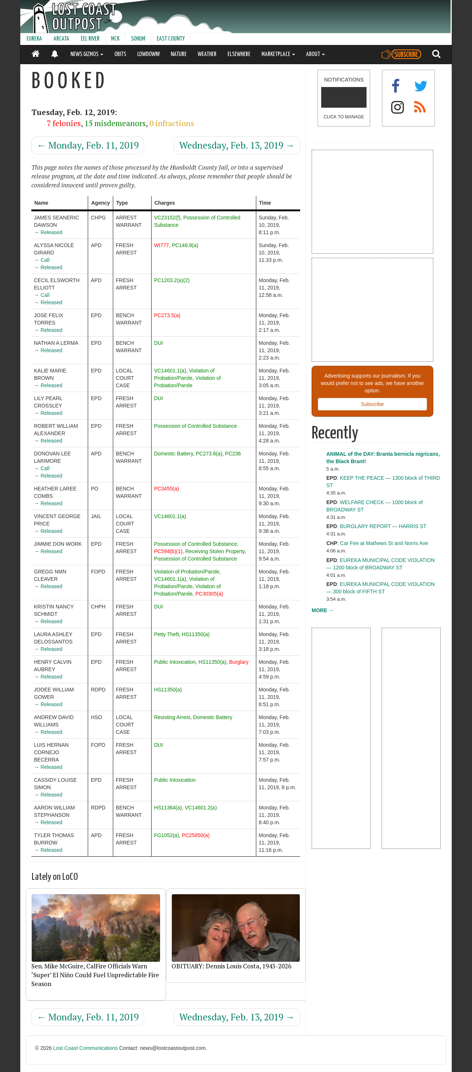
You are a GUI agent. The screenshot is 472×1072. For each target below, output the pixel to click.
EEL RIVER (90, 39)
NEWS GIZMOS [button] (86, 54)
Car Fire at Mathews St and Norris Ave (384, 543)
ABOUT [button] (315, 54)
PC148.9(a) (185, 245)
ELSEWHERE (239, 54)
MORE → (323, 610)
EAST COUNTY (171, 39)
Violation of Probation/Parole (186, 572)
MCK (115, 39)
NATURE (179, 54)
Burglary (239, 662)
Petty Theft (166, 634)
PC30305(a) (209, 594)
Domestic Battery (173, 454)
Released (51, 232)
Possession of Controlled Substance (195, 426)
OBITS (120, 54)
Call (45, 260)
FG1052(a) (166, 835)
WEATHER (207, 54)
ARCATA (61, 39)
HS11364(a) (168, 808)
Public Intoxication (175, 662)
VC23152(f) (167, 218)
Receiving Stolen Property (214, 551)
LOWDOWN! (148, 54)
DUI (158, 343)
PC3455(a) (166, 489)
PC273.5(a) (167, 315)
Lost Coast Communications (85, 1048)
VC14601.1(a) (170, 371)
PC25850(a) (196, 835)
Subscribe (372, 404)
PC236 (233, 454)
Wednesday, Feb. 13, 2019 (237, 145)
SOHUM (138, 39)
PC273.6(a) (209, 454)
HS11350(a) (196, 634)
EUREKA (34, 39)
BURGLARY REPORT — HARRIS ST (383, 526)
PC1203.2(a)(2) (172, 280)
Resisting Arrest (172, 717)
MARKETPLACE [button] (278, 54)
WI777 (161, 245)
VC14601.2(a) (201, 808)
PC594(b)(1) (168, 551)
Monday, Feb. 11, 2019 (88, 145)
